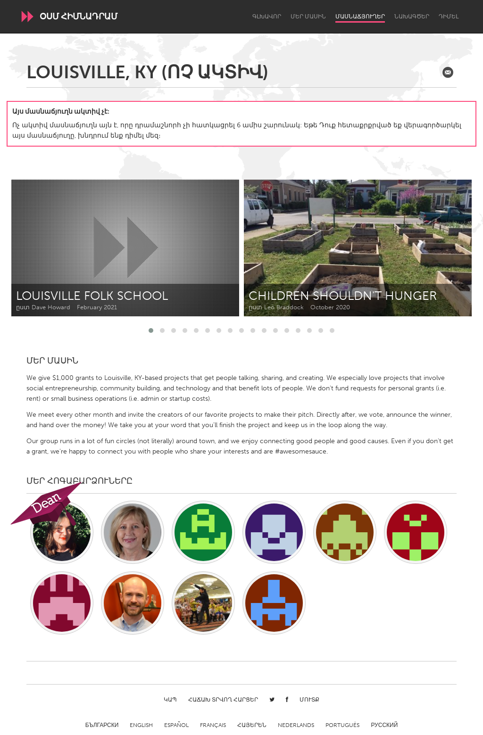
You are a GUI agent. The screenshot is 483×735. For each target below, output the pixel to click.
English (141, 725)
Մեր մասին (308, 16)
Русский (384, 725)
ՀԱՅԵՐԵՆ (251, 725)
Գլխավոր (266, 16)
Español (176, 725)
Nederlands (296, 725)
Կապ (170, 699)
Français (213, 725)
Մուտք (309, 699)
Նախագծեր (411, 16)
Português (342, 725)
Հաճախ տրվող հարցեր (223, 699)
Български (102, 725)
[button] (151, 330)
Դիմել (448, 16)
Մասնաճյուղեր (360, 16)
